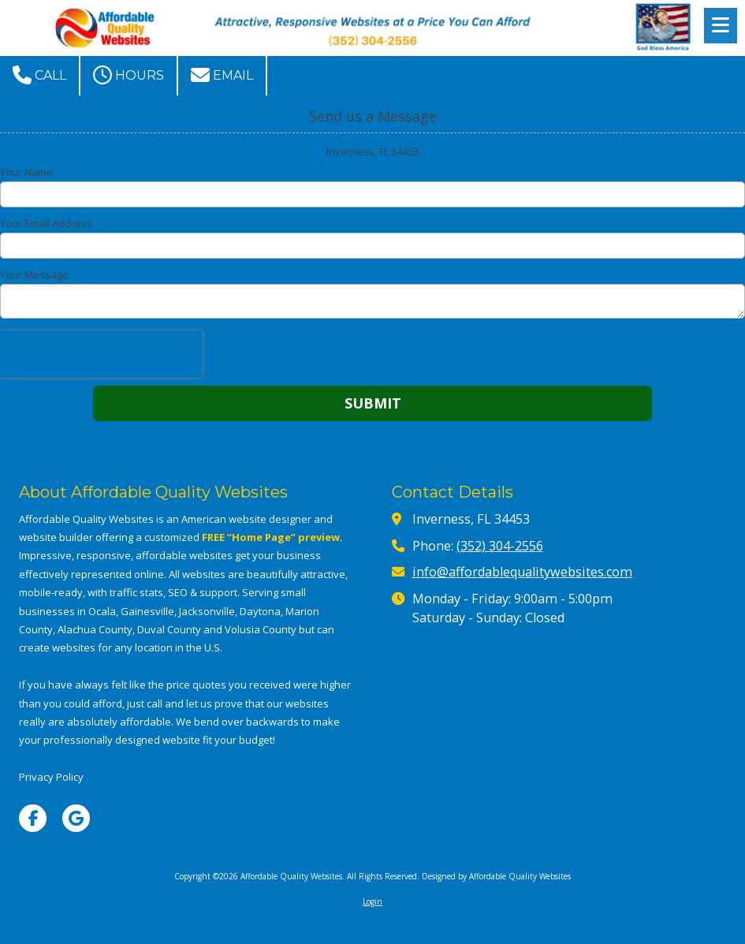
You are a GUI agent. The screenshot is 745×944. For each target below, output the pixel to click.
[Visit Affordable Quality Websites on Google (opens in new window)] (76, 818)
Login (372, 901)
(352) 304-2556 (499, 545)
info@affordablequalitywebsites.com (522, 571)
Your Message (34, 274)
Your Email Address (46, 223)
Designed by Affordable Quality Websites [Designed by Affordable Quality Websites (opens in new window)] (496, 876)
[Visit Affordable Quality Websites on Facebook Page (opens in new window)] (33, 818)
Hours (128, 74)
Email (222, 74)
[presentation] (101, 354)
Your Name (26, 172)
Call (39, 74)
